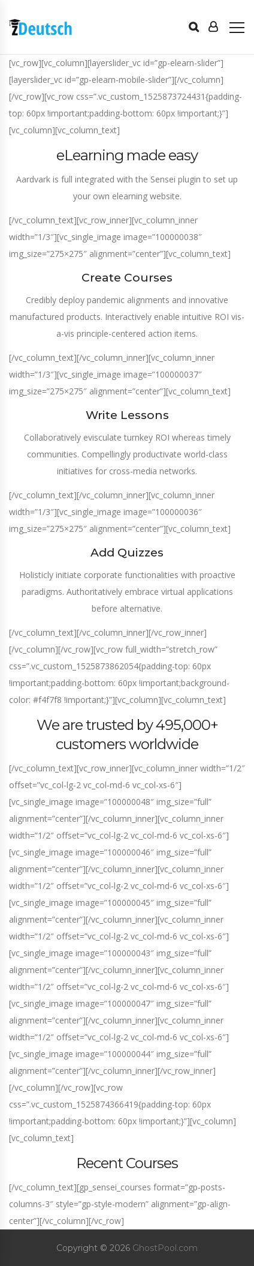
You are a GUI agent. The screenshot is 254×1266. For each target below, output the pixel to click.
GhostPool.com (165, 1248)
